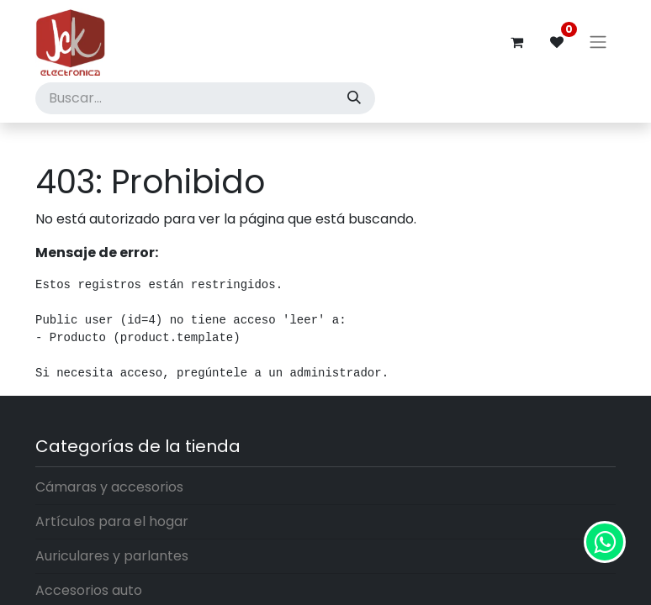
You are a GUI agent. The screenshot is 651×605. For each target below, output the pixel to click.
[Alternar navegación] (598, 42)
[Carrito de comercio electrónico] (516, 42)
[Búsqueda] (354, 98)
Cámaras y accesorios (109, 487)
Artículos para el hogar (111, 521)
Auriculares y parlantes (111, 556)
